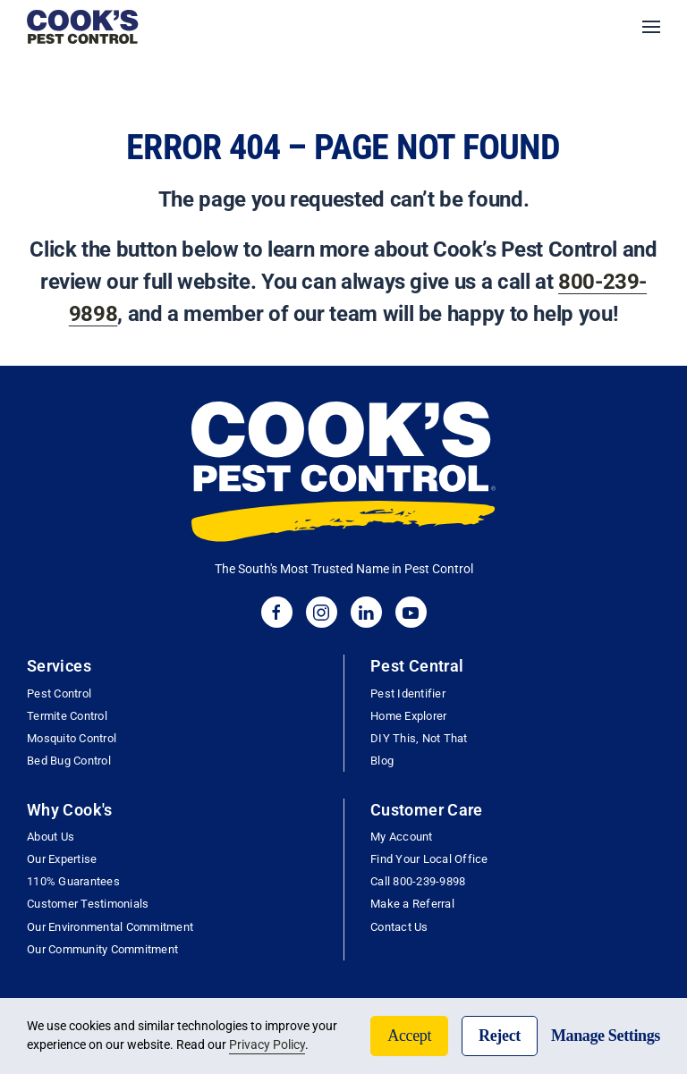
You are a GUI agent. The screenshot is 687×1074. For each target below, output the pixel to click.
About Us (50, 836)
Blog (382, 760)
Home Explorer (408, 716)
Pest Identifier (407, 693)
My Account (401, 836)
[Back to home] (83, 27)
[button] (651, 27)
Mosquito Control (71, 738)
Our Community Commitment (102, 949)
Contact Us (399, 927)
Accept (409, 1035)
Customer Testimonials (87, 903)
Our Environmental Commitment (110, 927)
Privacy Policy (267, 1044)
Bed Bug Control (69, 760)
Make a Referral (412, 903)
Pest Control (59, 693)
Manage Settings (605, 1035)
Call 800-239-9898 (417, 881)
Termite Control (67, 716)
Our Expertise (62, 859)
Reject (500, 1035)
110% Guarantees (73, 881)
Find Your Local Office (429, 859)
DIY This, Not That (419, 738)
